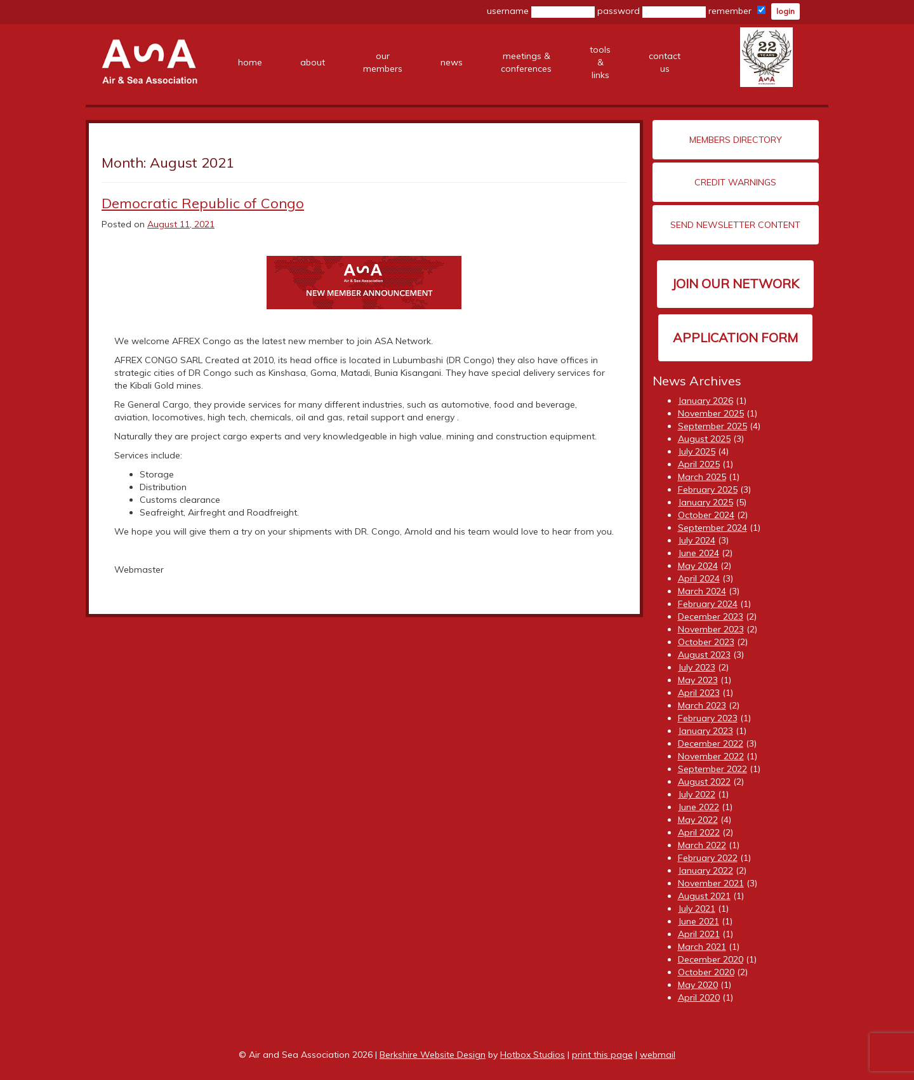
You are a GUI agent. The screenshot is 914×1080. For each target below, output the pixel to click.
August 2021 (704, 896)
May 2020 (698, 984)
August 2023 (704, 654)
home (250, 62)
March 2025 (702, 477)
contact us (664, 62)
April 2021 (699, 934)
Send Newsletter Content (735, 224)
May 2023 (698, 680)
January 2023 (705, 731)
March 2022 (702, 845)
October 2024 (706, 515)
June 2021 (698, 921)
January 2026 (705, 400)
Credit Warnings (735, 182)
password (651, 11)
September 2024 (712, 527)
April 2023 (699, 692)
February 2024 (708, 604)
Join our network (735, 283)
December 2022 (710, 743)
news (451, 62)
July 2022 (696, 794)
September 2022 (712, 769)
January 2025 (705, 502)
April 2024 (699, 578)
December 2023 (710, 616)
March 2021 (702, 946)
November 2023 (711, 629)
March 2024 (702, 591)
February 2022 (708, 857)
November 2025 (711, 413)
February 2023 (708, 718)
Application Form (735, 337)
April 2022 (699, 832)
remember (736, 11)
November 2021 (711, 883)
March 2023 (702, 705)
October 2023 (706, 642)
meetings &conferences (526, 62)
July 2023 (696, 667)
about (312, 62)
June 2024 (698, 553)
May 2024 (698, 565)
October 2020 (706, 972)
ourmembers (382, 62)
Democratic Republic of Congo (203, 203)
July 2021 (696, 908)
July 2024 (696, 540)
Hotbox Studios (532, 1054)
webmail (657, 1054)
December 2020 (710, 959)
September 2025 (712, 426)
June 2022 (698, 807)
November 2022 (711, 756)
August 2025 (704, 438)
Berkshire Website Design (433, 1054)
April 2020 (699, 997)
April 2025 (699, 464)
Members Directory (735, 139)
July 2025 (696, 451)
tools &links (600, 62)
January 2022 (705, 870)
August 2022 (704, 781)
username (541, 11)
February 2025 (708, 489)
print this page (602, 1054)
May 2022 (698, 819)
